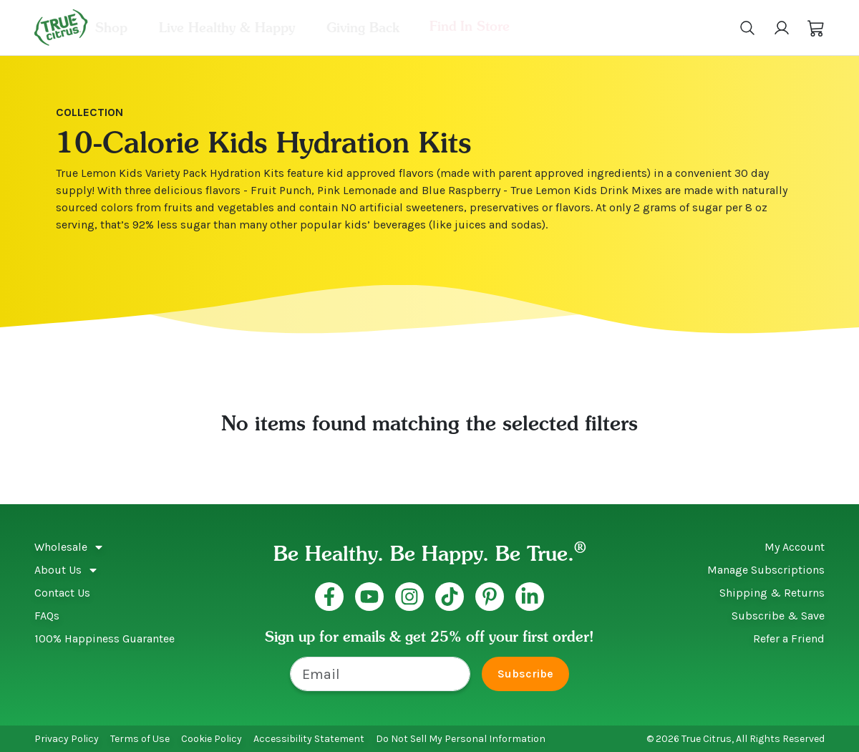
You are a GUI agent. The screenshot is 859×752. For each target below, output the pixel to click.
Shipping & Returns (772, 592)
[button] (816, 28)
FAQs (46, 615)
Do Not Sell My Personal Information (460, 739)
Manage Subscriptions (766, 570)
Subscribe (525, 673)
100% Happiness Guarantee (104, 638)
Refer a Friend (789, 638)
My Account (795, 547)
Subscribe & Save (778, 615)
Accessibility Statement (308, 739)
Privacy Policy (66, 739)
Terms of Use (140, 739)
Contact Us (62, 592)
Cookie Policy (211, 739)
